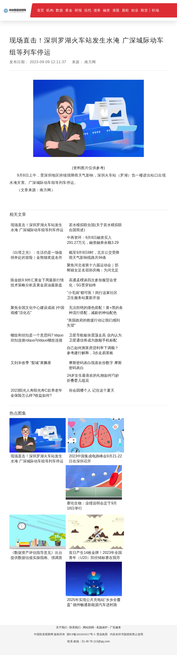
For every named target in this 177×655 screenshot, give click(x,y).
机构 (49, 10)
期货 (144, 10)
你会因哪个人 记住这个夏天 (91, 390)
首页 (40, 10)
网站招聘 (88, 627)
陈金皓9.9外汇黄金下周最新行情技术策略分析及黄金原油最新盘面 (37, 285)
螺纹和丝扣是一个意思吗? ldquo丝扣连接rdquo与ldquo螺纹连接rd (37, 340)
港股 (116, 10)
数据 (59, 10)
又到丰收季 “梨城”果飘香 (31, 363)
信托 (87, 10)
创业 (134, 10)
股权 (125, 10)
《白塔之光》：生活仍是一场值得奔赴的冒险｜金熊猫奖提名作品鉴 (36, 258)
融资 (106, 10)
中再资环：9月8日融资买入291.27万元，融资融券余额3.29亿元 (92, 243)
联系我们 (74, 627)
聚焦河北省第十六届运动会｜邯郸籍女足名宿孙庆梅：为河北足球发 (92, 270)
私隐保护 (102, 627)
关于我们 (61, 627)
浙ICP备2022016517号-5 (81, 634)
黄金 (68, 10)
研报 (78, 10)
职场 (155, 10)
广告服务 (115, 627)
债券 (97, 10)
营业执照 (102, 634)
